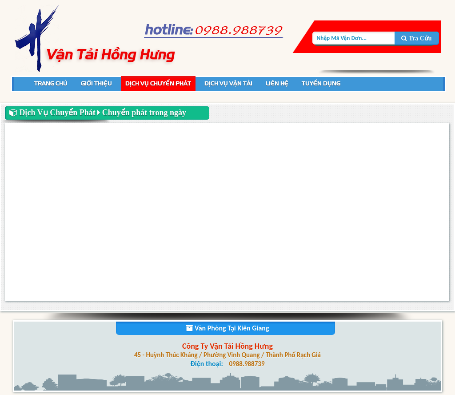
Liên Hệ (277, 83)
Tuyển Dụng (321, 83)
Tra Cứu (416, 38)
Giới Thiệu (96, 83)
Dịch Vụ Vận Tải (228, 83)
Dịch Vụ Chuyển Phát (158, 83)
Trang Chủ (51, 83)
